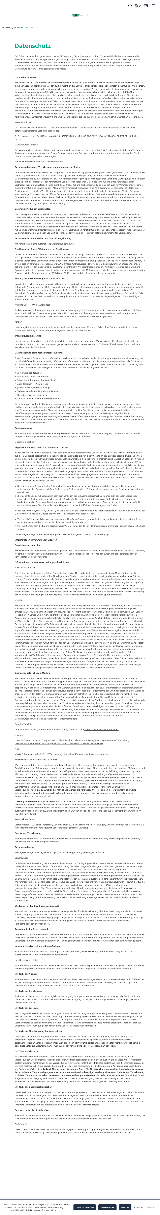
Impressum (138, 1207)
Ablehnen (125, 1207)
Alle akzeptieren (107, 1207)
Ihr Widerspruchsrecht (26, 1051)
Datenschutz (151, 1207)
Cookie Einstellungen (85, 1207)
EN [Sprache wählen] (140, 5)
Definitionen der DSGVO (52, 113)
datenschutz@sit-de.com (120, 150)
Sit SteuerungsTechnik (11, 27)
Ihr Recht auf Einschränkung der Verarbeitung (39, 1031)
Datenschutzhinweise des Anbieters (101, 729)
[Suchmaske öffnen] (130, 5)
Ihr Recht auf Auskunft (26, 973)
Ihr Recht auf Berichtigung (28, 991)
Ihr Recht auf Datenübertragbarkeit (33, 1086)
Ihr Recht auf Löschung (27, 1008)
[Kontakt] (146, 5)
